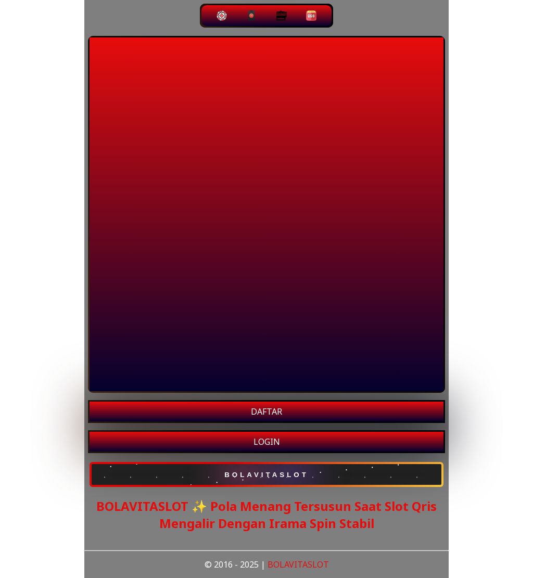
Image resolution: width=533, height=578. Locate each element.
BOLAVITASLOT (298, 564)
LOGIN (266, 441)
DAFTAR (266, 411)
